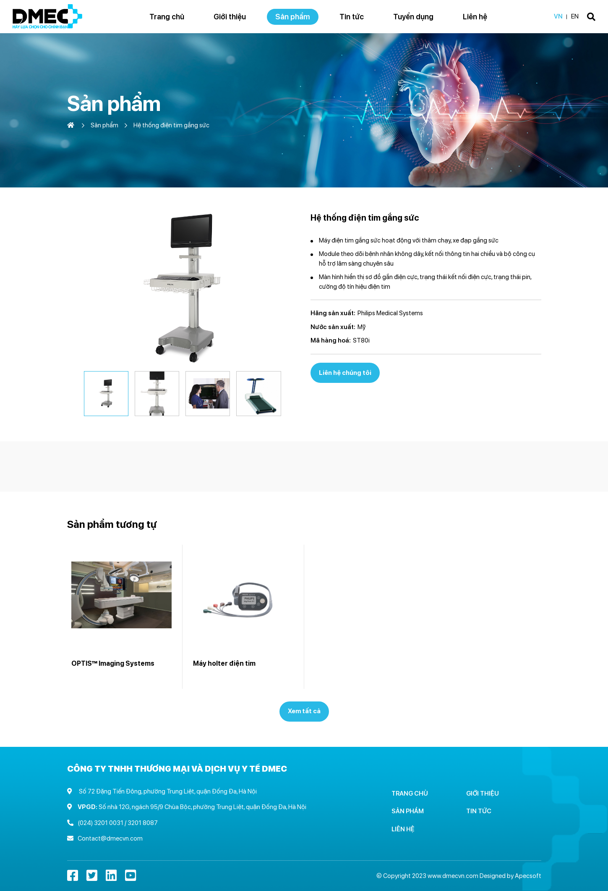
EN (575, 16)
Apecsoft (528, 876)
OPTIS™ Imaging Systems (112, 663)
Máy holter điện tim (224, 663)
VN (558, 16)
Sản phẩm (104, 125)
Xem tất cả (304, 711)
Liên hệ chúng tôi (345, 373)
